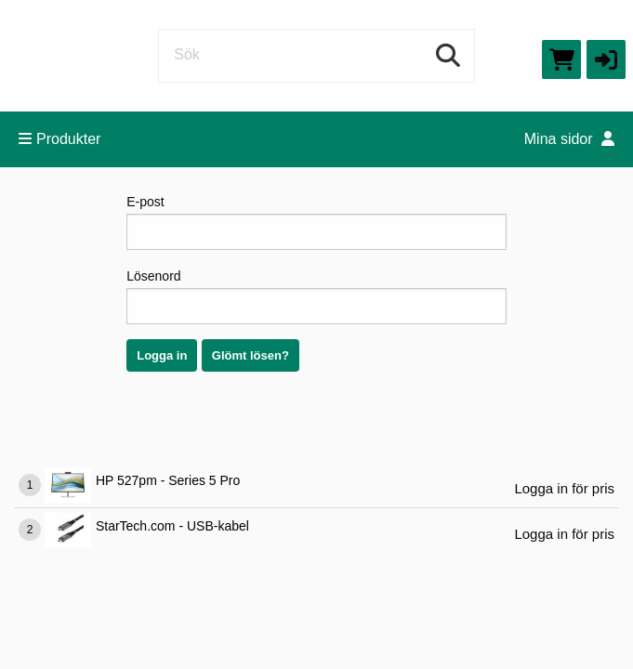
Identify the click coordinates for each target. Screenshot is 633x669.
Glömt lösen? (250, 355)
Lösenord (316, 296)
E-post (316, 222)
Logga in (162, 355)
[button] (606, 59)
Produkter (59, 139)
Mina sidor (569, 139)
